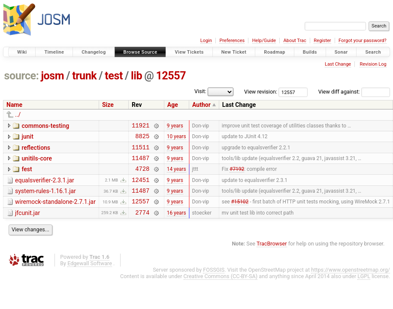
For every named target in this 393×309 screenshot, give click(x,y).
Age (172, 104)
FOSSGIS (213, 281)
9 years (175, 126)
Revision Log (373, 64)
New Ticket (234, 52)
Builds (310, 52)
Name (14, 104)
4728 (142, 175)
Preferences (232, 40)
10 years (176, 139)
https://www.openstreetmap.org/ (350, 281)
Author (201, 104)
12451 (140, 187)
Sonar (341, 52)
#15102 (239, 212)
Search (373, 52)
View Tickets (189, 52)
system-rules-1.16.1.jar (45, 198)
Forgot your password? (363, 40)
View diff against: (354, 91)
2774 (142, 224)
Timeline (54, 52)
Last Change (338, 64)
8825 (142, 138)
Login (206, 40)
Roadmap (274, 52)
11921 (140, 126)
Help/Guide (264, 40)
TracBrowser (272, 255)
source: (21, 76)
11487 (140, 163)
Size (108, 104)
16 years (176, 224)
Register (322, 40)
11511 (140, 151)
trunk (84, 76)
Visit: (200, 91)
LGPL (363, 288)
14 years (176, 175)
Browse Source (140, 52)
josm (52, 76)
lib (136, 76)
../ (18, 114)
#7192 (237, 175)
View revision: (260, 91)
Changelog (94, 52)
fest (26, 174)
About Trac (295, 40)
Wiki (22, 52)
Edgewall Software (89, 275)
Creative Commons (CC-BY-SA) (221, 288)
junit (27, 137)
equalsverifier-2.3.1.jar (44, 186)
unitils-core (36, 162)
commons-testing (45, 125)
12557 (171, 76)
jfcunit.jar (27, 223)
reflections (35, 150)
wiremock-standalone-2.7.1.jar (55, 210)
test (114, 76)
